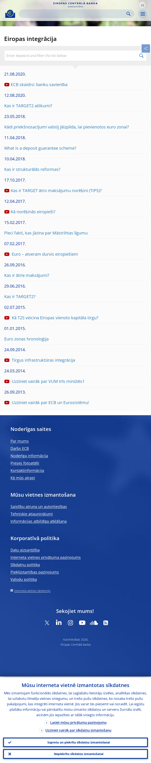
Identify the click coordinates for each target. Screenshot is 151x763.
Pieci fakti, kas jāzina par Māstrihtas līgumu (46, 233)
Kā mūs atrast (22, 477)
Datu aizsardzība (25, 549)
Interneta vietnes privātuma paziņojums (45, 557)
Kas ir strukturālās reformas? (32, 169)
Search (128, 13)
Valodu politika (23, 579)
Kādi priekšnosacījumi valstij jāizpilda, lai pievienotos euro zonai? (66, 127)
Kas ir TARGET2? (19, 296)
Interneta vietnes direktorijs (32, 591)
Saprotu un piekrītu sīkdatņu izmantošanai (78, 741)
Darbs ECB (19, 448)
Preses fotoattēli (24, 463)
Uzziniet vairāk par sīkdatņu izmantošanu (78, 729)
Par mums (19, 441)
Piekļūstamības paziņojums (34, 572)
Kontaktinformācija (27, 470)
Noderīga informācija (29, 455)
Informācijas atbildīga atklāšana (38, 521)
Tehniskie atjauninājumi (31, 513)
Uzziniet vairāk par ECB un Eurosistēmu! (50, 402)
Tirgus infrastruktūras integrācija (43, 360)
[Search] (73, 13)
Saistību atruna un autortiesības (38, 506)
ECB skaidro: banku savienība (39, 84)
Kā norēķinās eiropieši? (33, 212)
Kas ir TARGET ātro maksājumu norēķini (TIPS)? (56, 190)
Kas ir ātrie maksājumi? (26, 275)
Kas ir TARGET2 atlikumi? (28, 106)
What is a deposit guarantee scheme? (40, 148)
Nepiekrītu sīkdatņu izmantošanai (78, 754)
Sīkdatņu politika (25, 564)
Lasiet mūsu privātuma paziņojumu (78, 721)
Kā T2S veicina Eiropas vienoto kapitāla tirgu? (54, 318)
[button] (142, 5)
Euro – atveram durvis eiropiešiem (44, 254)
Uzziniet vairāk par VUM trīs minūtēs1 (48, 381)
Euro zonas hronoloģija (26, 339)
